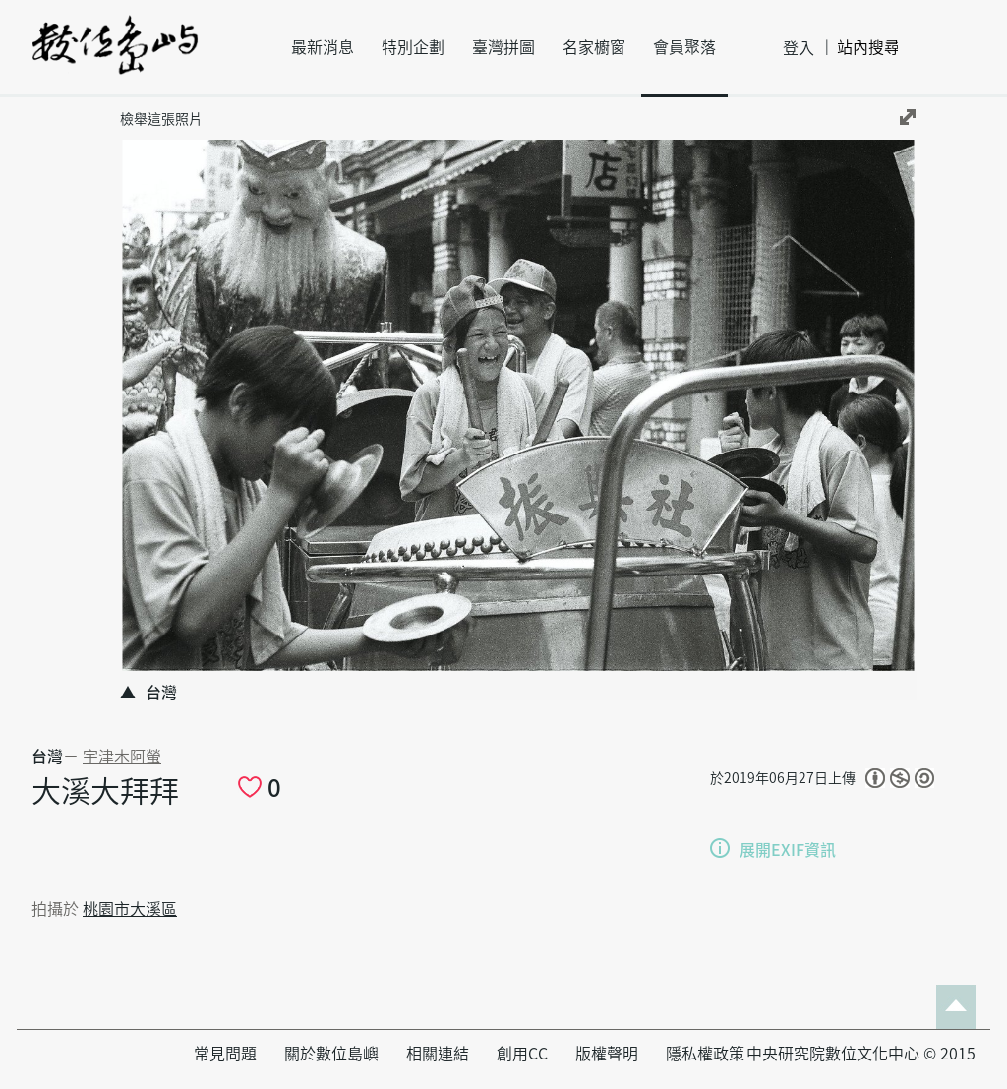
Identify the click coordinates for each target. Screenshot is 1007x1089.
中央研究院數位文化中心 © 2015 (861, 1053)
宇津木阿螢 (122, 756)
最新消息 (322, 47)
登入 (798, 48)
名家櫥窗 (594, 47)
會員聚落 (684, 47)
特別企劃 (413, 47)
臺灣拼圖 (503, 47)
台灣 (47, 756)
